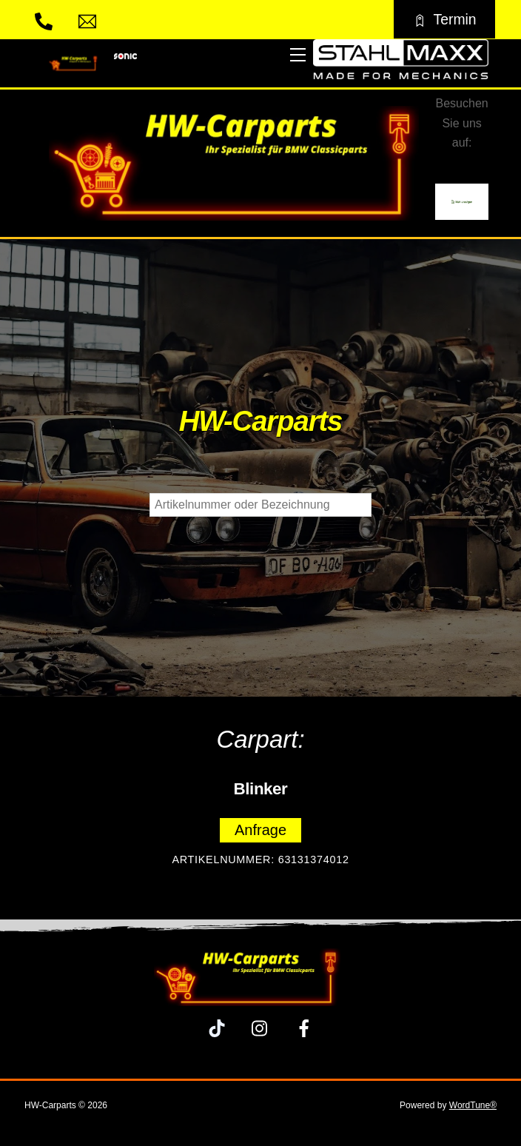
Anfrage (260, 830)
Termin (444, 19)
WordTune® (473, 1105)
